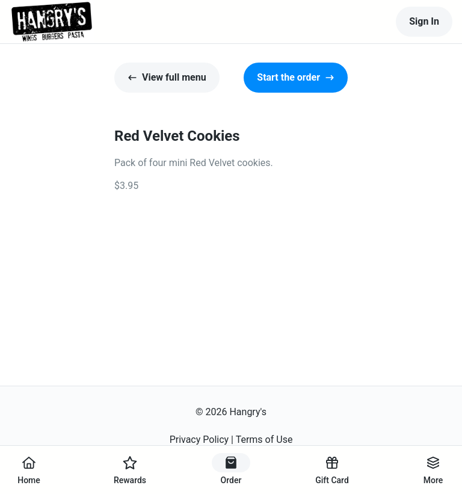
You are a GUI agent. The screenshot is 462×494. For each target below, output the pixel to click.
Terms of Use (264, 439)
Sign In (424, 21)
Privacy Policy (199, 439)
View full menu (167, 77)
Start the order (295, 77)
